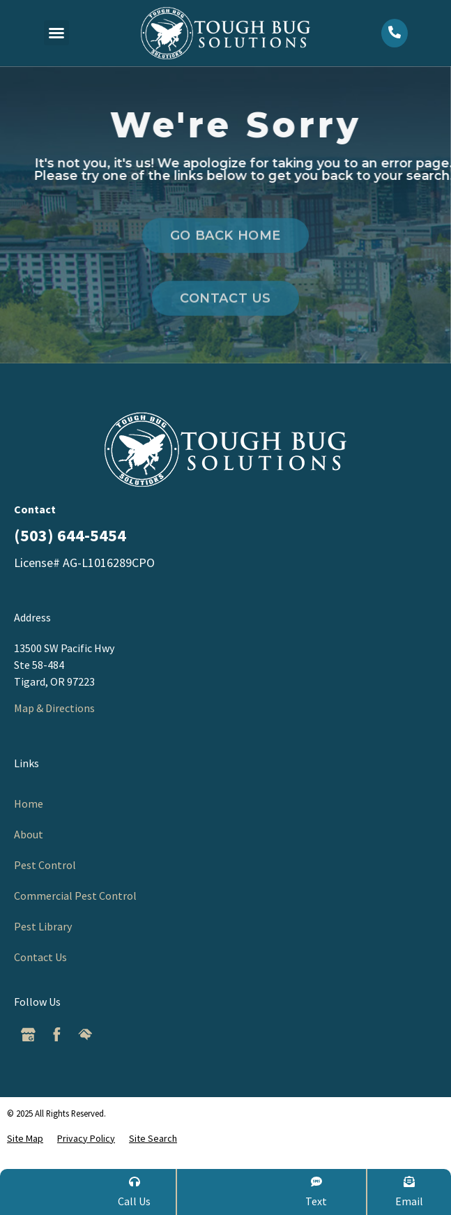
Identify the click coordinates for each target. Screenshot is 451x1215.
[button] (56, 32)
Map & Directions (54, 708)
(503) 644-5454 (70, 535)
